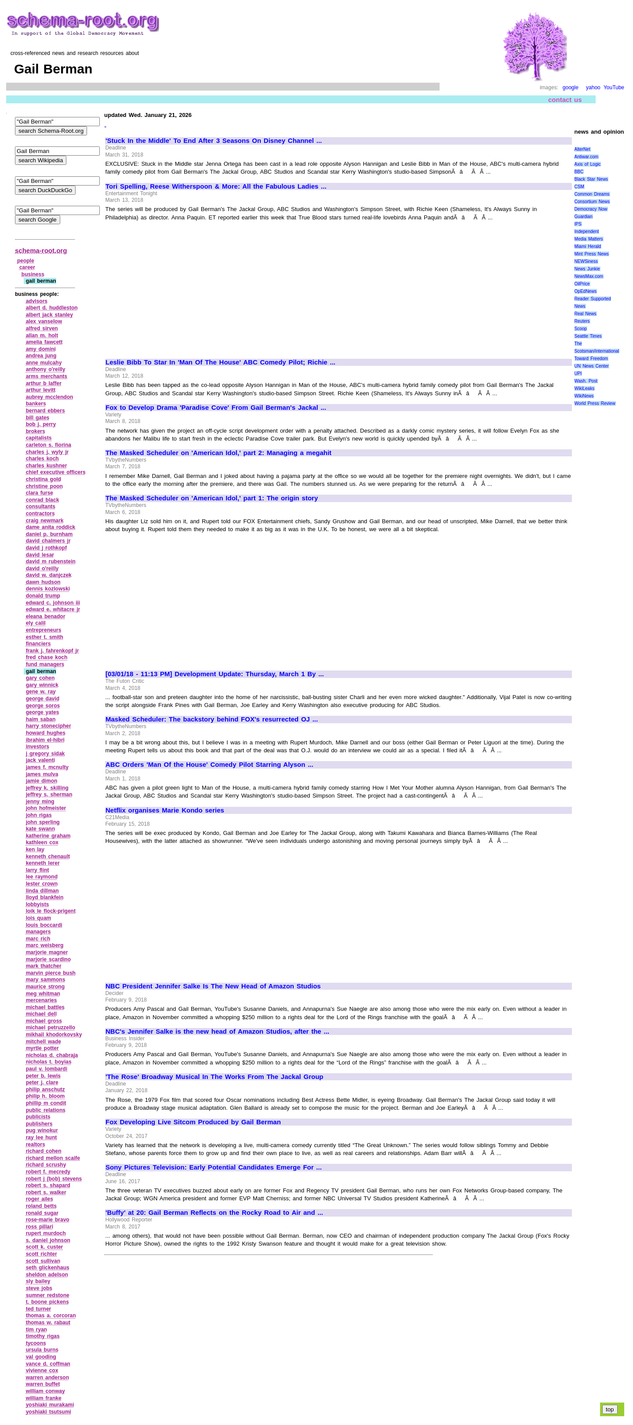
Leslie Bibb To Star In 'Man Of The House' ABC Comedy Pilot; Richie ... (220, 362)
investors (37, 746)
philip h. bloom (45, 1096)
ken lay (35, 849)
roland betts (41, 1206)
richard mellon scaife (53, 1158)
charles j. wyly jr (47, 452)
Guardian (584, 216)
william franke (44, 1398)
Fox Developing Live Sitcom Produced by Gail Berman (193, 1122)
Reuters (582, 321)
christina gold (43, 479)
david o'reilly (42, 568)
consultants (40, 506)
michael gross (44, 1021)
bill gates (38, 418)
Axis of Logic (588, 164)
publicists (38, 1117)
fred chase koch (47, 657)
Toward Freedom (591, 358)
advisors (36, 301)
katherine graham (48, 836)
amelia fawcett (44, 342)
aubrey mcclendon (49, 397)
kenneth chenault (48, 856)
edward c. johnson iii (53, 603)
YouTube (614, 87)
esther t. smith (44, 637)
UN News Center (592, 366)
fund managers (45, 664)
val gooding (41, 1357)
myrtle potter (42, 1048)
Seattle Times (588, 336)
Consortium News (592, 201)
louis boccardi (44, 925)
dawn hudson (43, 582)
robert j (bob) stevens (54, 1179)
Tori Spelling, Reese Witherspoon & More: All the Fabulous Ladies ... (216, 186)
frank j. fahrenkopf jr (52, 651)
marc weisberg (45, 945)
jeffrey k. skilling (47, 788)
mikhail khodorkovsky (54, 1034)
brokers (35, 431)
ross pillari (39, 1227)
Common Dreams (592, 194)
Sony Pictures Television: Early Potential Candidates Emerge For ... (214, 1167)
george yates (42, 712)
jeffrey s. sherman (49, 794)
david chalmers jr (48, 541)
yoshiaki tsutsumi (48, 1412)
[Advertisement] (179, 285)
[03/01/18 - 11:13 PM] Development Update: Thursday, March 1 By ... (215, 674)
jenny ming (40, 801)
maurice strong (45, 987)
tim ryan (36, 1330)
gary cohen (40, 678)
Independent (587, 231)
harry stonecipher (48, 726)
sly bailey (38, 1281)
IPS (578, 224)
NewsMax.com (589, 276)
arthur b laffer (44, 383)
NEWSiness (586, 261)
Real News (586, 313)
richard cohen (44, 1151)
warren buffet (43, 1384)
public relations (45, 1110)
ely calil (36, 623)
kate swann (40, 829)
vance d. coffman (48, 1364)
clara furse (39, 493)
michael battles (45, 1007)
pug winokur (42, 1130)
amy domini (41, 349)
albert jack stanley (49, 315)
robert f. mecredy (48, 1172)
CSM (579, 186)
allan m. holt (42, 335)
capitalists (39, 438)
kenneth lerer (43, 863)
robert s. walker (46, 1192)
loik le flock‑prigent (51, 911)
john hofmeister (46, 808)
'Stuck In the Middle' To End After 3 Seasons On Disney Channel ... (214, 140)
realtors (35, 1144)
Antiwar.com (586, 156)
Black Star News (591, 179)
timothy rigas (43, 1336)
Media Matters (589, 239)
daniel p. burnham (49, 534)
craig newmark (45, 521)
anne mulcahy (44, 363)
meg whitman (43, 994)
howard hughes (45, 733)
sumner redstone (47, 1295)
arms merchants (46, 376)
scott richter (41, 1254)
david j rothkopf (46, 548)
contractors (40, 513)
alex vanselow (44, 321)
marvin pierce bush (51, 973)
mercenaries (41, 1000)
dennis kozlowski (48, 589)
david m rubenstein (51, 561)
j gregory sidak (45, 754)
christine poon (44, 486)
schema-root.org (41, 250)
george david (42, 699)
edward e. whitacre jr (53, 609)
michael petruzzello (50, 1027)
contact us (565, 99)
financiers (38, 644)
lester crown (42, 884)
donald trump (43, 596)
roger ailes (39, 1199)
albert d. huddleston (52, 308)
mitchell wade (43, 1042)
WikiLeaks (585, 388)
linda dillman (42, 891)
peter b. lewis (43, 1076)
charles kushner (46, 466)
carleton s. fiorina (48, 445)
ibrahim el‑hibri (45, 740)
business (33, 274)
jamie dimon (42, 781)
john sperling (43, 822)
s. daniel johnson (48, 1240)
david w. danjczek (49, 575)
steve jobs (39, 1288)
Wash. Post (586, 381)
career (27, 267)
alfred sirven (42, 328)
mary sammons (45, 980)
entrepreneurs (44, 630)
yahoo (593, 87)
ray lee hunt (41, 1137)
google (570, 87)
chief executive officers (56, 472)
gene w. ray (41, 692)
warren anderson (47, 1377)
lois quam (38, 918)
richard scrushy (46, 1165)
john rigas (39, 815)
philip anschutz (45, 1089)
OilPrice (582, 283)
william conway (45, 1391)
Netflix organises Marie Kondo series (165, 810)
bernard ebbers (45, 411)
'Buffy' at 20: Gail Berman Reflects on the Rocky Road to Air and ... (214, 1212)
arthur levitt (41, 390)
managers (38, 932)
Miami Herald (588, 246)
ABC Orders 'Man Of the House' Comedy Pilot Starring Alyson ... (209, 764)
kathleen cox (42, 842)
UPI (578, 373)
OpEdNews (586, 291)
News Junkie (587, 268)
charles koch (42, 459)
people (25, 261)
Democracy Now (591, 209)
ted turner (38, 1309)
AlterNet (582, 149)
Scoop (581, 328)
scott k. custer (44, 1247)
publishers (39, 1124)
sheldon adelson (47, 1275)
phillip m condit (46, 1103)
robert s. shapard (48, 1185)
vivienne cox (42, 1370)
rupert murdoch (46, 1233)
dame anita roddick (51, 527)
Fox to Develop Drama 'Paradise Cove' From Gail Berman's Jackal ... (216, 407)
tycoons (36, 1343)
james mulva (42, 774)
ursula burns (42, 1350)
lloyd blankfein (45, 897)
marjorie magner (47, 952)
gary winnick (42, 685)
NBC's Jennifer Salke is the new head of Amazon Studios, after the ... (217, 1031)
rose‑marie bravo (47, 1220)
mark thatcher (44, 966)
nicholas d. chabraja (52, 1055)
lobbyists (37, 904)
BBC (579, 171)
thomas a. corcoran (51, 1315)
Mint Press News (592, 253)
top (610, 1409)
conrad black (42, 500)
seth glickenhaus (47, 1268)
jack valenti (40, 760)
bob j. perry (41, 424)
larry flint (37, 870)
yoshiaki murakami (50, 1405)
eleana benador (45, 616)
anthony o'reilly (45, 369)
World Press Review (595, 403)
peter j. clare (42, 1082)
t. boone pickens (47, 1302)
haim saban (41, 719)
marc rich (38, 939)
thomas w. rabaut (48, 1322)
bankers (36, 404)
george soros (43, 706)
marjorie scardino (48, 959)
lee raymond (42, 877)
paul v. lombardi (46, 1069)
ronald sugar (42, 1213)
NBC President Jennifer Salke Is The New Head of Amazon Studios (213, 986)
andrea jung (41, 356)
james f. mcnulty (47, 767)
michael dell (41, 1014)
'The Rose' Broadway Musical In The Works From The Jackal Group (214, 1076)
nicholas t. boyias (49, 1062)
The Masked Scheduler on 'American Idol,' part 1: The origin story (212, 498)
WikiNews (584, 396)
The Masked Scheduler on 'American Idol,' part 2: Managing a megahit (218, 452)
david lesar (40, 555)
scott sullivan (43, 1261)
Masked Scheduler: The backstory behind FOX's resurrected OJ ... (212, 719)
